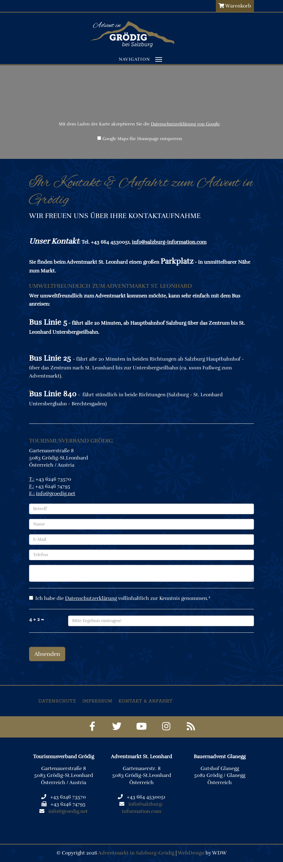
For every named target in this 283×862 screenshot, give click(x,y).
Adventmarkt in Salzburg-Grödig (136, 853)
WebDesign (191, 853)
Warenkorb (235, 6)
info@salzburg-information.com (169, 242)
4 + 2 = (36, 619)
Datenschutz (57, 701)
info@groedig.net (55, 493)
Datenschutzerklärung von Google (185, 124)
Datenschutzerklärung (91, 598)
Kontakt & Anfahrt (145, 701)
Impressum (97, 701)
